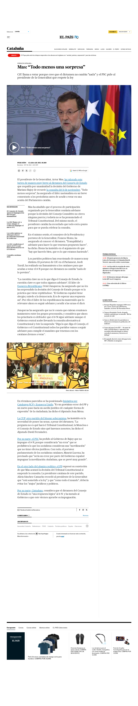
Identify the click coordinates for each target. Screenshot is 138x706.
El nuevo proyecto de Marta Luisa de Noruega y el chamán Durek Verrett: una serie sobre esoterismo (116, 260)
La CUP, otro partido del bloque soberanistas (41, 418)
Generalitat (72, 49)
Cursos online (31, 628)
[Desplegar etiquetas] (87, 526)
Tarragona (89, 49)
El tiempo (116, 49)
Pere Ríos (21, 163)
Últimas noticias (126, 49)
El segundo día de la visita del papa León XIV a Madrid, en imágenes (117, 340)
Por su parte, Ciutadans (30, 490)
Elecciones (78, 526)
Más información (23, 536)
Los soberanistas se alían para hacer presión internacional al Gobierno (15, 235)
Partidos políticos (61, 526)
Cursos (21, 628)
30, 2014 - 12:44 (31, 165)
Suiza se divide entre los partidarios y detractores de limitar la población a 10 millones (117, 321)
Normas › (86, 515)
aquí (62, 536)
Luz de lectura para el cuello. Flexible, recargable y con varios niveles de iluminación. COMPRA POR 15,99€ (101, 651)
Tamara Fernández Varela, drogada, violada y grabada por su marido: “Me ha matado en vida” (117, 314)
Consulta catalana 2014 (14, 256)
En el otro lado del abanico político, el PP (39, 466)
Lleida (102, 49)
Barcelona (81, 49)
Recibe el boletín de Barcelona (30, 510)
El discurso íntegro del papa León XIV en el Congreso (115, 278)
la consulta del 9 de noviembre (63, 189)
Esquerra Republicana (29, 286)
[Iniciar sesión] (124, 31)
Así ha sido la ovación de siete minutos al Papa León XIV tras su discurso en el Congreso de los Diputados (116, 269)
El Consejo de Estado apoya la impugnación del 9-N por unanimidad (15, 213)
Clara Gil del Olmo (37, 163)
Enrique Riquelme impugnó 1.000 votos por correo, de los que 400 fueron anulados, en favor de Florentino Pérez (117, 306)
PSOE (44, 526)
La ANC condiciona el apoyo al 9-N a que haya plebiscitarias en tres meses (15, 246)
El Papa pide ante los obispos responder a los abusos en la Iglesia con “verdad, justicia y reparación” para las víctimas (58, 55)
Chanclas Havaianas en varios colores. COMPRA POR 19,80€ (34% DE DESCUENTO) (78, 650)
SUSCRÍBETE (112, 32)
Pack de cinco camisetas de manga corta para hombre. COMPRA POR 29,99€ (45, 658)
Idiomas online (44, 628)
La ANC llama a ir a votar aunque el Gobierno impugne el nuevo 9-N (15, 224)
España (70, 526)
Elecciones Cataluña (60, 49)
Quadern (108, 49)
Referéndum (36, 526)
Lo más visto (107, 300)
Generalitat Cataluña (24, 526)
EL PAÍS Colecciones (60, 628)
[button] (69, 120)
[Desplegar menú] (8, 37)
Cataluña (15, 49)
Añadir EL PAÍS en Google (80, 170)
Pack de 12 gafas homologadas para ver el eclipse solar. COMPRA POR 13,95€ (122, 650)
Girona (97, 49)
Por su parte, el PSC (28, 438)
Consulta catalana (24, 63)
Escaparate (11, 628)
